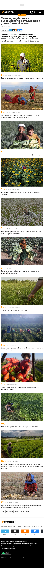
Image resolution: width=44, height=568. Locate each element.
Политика (11, 526)
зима (22, 511)
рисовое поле (9, 511)
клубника (17, 511)
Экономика (26, 526)
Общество (35, 526)
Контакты (10, 541)
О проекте (4, 541)
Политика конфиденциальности (10, 543)
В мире (19, 526)
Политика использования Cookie (28, 543)
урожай (27, 511)
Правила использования (20, 541)
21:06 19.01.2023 (5, 26)
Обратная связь (10, 548)
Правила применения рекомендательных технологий (16, 546)
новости (4, 526)
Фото (3, 511)
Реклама (3, 548)
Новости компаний (37, 546)
